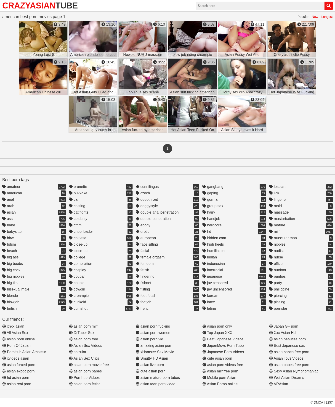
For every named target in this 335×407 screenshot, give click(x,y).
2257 (329, 402)
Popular (303, 17)
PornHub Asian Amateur (24, 352)
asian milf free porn (220, 371)
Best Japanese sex (287, 345)
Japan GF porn (283, 326)
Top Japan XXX (217, 333)
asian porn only (217, 326)
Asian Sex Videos (85, 345)
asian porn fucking (153, 326)
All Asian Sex (15, 333)
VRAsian (278, 384)
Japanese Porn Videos (223, 352)
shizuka (77, 352)
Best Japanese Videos (222, 339)
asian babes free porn (289, 352)
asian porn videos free (222, 365)
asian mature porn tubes (158, 378)
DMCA (318, 402)
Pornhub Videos (84, 378)
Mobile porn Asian (219, 378)
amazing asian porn (154, 345)
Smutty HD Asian (152, 358)
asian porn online (18, 339)
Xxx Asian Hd (282, 333)
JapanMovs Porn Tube (223, 345)
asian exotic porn (18, 371)
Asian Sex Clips (84, 358)
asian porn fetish (85, 384)
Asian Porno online (220, 384)
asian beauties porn (287, 339)
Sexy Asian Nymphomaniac (293, 371)
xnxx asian (13, 326)
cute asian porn (150, 371)
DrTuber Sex (81, 333)
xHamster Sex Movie (155, 352)
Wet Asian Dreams (286, 378)
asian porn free (83, 339)
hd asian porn (15, 378)
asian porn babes (85, 371)
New (315, 17)
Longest (327, 17)
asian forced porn (18, 365)
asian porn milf (83, 326)
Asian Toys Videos (286, 358)
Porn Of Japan (16, 345)
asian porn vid (149, 339)
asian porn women (153, 333)
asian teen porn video (155, 384)
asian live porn (150, 365)
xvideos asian (15, 358)
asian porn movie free (89, 365)
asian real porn (16, 384)
